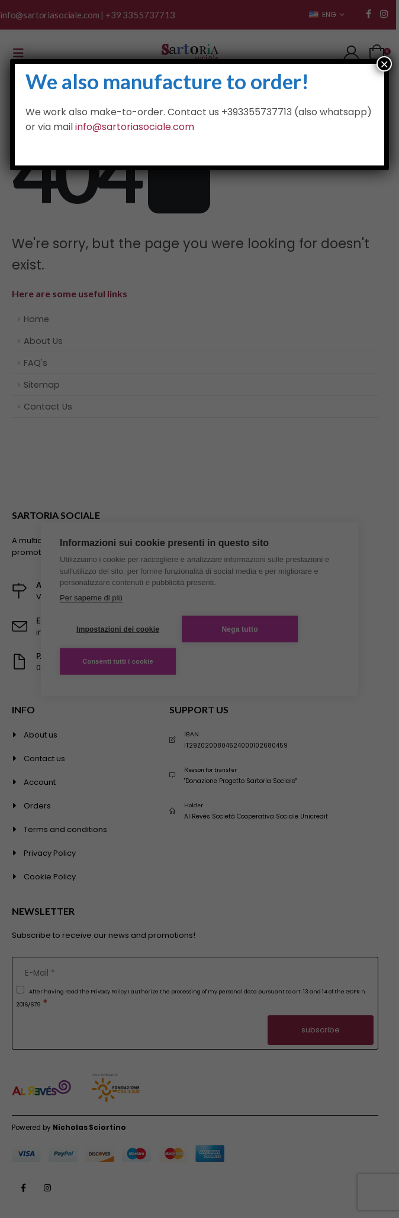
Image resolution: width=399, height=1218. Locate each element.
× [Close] (384, 64)
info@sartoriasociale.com (134, 127)
